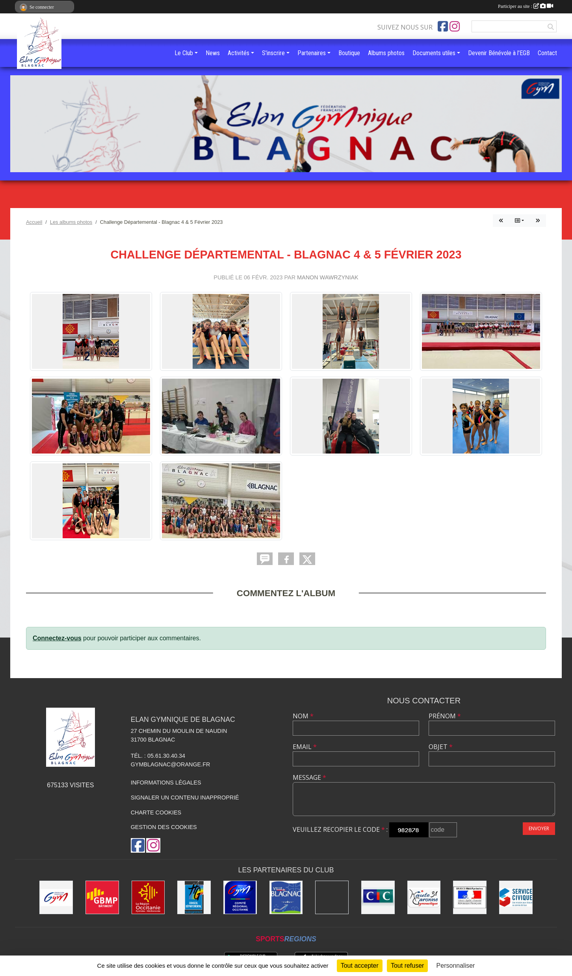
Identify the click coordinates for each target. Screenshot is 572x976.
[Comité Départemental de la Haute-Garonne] (424, 897)
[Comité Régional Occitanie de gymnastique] (240, 897)
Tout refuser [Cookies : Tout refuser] (407, 965)
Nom (303, 716)
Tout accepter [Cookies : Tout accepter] (360, 965)
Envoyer (539, 828)
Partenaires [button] (311, 53)
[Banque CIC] (378, 897)
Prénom (445, 716)
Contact (547, 53)
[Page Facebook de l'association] (443, 26)
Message (309, 777)
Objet (441, 746)
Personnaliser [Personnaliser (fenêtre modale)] (455, 965)
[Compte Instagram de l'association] (454, 26)
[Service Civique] (516, 897)
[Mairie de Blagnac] (286, 897)
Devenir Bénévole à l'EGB (499, 53)
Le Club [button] (184, 53)
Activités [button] (238, 53)
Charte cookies (156, 812)
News (213, 53)
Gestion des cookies (164, 827)
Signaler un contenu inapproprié (185, 797)
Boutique (349, 53)
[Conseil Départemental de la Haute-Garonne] (194, 897)
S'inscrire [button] (273, 53)
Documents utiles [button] (433, 53)
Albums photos (386, 53)
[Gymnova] (332, 897)
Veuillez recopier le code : (340, 829)
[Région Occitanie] (148, 897)
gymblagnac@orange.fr (170, 764)
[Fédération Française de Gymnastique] (56, 897)
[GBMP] (102, 897)
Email (305, 746)
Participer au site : (525, 6)
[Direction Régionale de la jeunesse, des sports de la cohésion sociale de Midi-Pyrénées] (470, 897)
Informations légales (166, 782)
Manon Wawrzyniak (327, 277)
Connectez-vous (57, 638)
